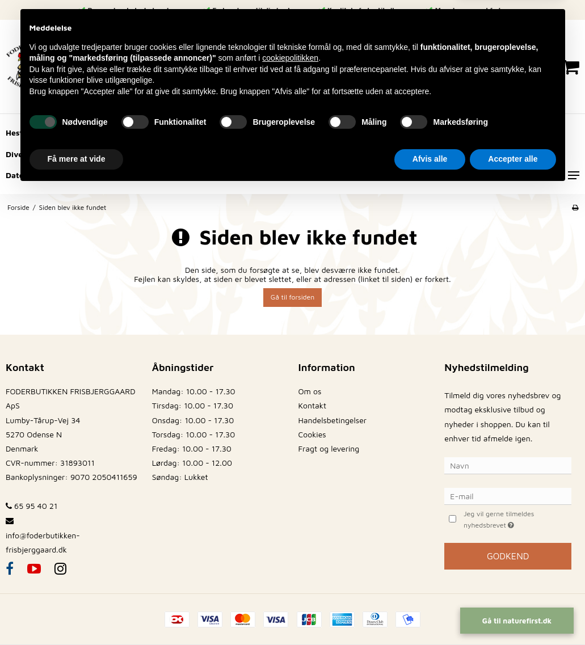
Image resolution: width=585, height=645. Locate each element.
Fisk (512, 154)
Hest (14, 132)
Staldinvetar (277, 154)
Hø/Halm (361, 132)
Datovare (23, 175)
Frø (470, 154)
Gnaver (155, 132)
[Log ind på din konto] (471, 66)
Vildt (152, 154)
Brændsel (207, 154)
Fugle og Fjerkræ (229, 132)
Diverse (20, 154)
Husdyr (303, 132)
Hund (61, 132)
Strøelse (419, 154)
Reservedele (352, 154)
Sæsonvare (90, 175)
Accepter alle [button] (512, 613)
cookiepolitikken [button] (290, 512)
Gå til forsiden (292, 297)
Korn (416, 132)
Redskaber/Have (485, 132)
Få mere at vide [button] (77, 613)
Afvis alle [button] (430, 613)
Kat (106, 132)
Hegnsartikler (89, 154)
